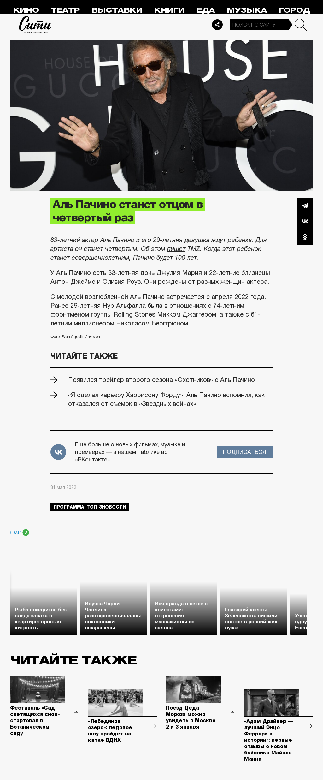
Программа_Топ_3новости (90, 506)
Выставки (116, 10)
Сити (35, 24)
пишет (176, 248)
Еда (205, 10)
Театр (65, 10)
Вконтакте (305, 221)
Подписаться (244, 452)
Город (294, 10)
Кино (26, 10)
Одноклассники (305, 237)
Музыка (247, 10)
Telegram (305, 205)
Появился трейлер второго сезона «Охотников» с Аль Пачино (161, 379)
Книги (169, 10)
